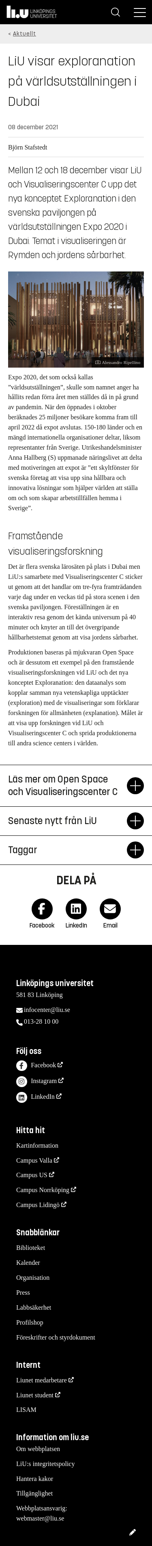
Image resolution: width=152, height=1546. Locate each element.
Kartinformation (37, 1145)
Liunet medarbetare (41, 1380)
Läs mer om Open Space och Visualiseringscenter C (67, 785)
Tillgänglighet (34, 1493)
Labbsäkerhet (33, 1307)
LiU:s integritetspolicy (45, 1463)
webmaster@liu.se (40, 1518)
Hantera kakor (34, 1478)
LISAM (26, 1409)
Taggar (67, 849)
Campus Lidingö (38, 1204)
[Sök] (115, 12)
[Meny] (140, 12)
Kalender (28, 1262)
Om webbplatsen (38, 1448)
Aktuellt (24, 33)
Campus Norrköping (42, 1189)
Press (23, 1292)
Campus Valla (34, 1160)
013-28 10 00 (41, 1021)
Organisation (32, 1277)
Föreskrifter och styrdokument (55, 1337)
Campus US (31, 1175)
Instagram (36, 1081)
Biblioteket (30, 1247)
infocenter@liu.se (47, 1009)
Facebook (36, 1065)
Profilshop (29, 1322)
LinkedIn (35, 1097)
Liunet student (35, 1395)
